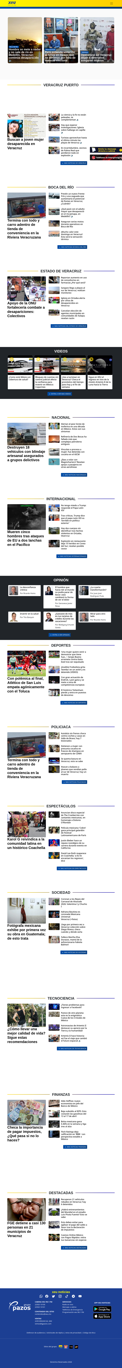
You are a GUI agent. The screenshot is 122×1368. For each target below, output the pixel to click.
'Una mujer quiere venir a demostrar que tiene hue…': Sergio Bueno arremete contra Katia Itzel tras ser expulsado (73, 656)
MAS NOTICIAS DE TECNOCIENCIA (72, 1048)
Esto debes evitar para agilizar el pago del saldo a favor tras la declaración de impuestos (74, 1226)
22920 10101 (40, 1307)
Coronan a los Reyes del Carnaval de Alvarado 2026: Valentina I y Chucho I (74, 903)
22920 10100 (40, 1304)
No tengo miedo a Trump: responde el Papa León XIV (73, 508)
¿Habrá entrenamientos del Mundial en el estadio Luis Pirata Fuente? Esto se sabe (74, 1213)
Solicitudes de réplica (55, 1332)
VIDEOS (61, 351)
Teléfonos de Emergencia (72, 1309)
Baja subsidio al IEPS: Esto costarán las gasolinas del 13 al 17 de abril (73, 1114)
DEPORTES (61, 645)
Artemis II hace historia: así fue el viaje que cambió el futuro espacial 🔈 (74, 1038)
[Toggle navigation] (111, 3)
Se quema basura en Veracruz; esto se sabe (72, 760)
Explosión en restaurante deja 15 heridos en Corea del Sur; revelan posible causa (73, 545)
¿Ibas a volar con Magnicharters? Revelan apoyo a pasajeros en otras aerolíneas (73, 463)
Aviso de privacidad (73, 1332)
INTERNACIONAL (61, 499)
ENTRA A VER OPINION (59, 635)
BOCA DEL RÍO (61, 187)
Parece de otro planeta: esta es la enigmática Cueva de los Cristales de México (73, 1016)
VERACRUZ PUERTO (61, 85)
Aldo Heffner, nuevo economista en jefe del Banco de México (72, 1103)
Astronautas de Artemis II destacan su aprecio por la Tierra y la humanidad (74, 1028)
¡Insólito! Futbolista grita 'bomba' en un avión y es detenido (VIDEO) (73, 669)
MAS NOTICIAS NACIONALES (74, 475)
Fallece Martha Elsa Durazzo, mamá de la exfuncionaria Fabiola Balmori (71, 941)
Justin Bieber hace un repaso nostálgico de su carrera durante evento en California (74, 844)
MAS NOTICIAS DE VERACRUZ (73, 163)
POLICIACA (61, 727)
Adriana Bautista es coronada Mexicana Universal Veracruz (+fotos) (70, 915)
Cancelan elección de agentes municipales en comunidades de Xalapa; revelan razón (73, 314)
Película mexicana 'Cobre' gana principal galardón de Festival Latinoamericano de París (73, 831)
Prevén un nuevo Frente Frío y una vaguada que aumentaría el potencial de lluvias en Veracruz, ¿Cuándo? (73, 198)
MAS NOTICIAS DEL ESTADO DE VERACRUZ (69, 326)
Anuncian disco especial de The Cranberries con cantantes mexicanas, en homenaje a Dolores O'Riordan (73, 817)
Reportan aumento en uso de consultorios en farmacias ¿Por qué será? (74, 280)
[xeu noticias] (11, 3)
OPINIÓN (61, 580)
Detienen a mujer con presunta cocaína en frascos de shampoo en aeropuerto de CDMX (72, 750)
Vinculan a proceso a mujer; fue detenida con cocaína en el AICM (73, 452)
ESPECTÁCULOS (61, 806)
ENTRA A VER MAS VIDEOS (60, 394)
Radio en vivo (67, 1304)
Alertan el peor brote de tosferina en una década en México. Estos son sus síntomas (73, 428)
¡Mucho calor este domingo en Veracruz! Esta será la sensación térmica (72, 235)
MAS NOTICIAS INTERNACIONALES (71, 556)
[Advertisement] (105, 290)
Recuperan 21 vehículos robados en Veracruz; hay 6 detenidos (73, 1202)
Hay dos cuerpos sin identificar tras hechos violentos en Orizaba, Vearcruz (72, 532)
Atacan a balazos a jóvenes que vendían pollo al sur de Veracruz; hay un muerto (74, 770)
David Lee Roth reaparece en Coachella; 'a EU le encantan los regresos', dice (73, 857)
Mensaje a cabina (69, 1307)
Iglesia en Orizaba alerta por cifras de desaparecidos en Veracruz (73, 302)
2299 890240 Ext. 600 (43, 1321)
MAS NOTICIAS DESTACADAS (74, 1248)
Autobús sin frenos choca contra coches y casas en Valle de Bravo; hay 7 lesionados (73, 737)
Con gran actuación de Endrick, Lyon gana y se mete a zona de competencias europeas (73, 681)
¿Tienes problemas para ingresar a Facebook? (72, 1006)
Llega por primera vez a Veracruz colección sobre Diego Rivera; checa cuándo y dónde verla (73, 928)
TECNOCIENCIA (61, 998)
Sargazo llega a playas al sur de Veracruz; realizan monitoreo (73, 290)
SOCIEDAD (61, 893)
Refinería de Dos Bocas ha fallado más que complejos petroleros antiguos (74, 440)
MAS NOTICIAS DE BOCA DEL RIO (72, 247)
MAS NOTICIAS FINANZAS (75, 1147)
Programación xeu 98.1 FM (73, 1312)
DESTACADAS (61, 1193)
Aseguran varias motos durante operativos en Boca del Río (72, 224)
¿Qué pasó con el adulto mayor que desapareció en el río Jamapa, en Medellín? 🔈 (73, 213)
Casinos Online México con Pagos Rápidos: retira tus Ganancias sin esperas (73, 1237)
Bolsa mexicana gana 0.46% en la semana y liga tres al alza (73, 1124)
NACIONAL (61, 418)
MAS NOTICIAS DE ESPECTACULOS (72, 868)
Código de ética (89, 1332)
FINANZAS (61, 1095)
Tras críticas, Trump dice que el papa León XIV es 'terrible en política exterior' (73, 519)
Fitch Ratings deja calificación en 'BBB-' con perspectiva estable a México (73, 1135)
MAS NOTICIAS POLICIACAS (74, 782)
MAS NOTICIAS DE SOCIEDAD (73, 952)
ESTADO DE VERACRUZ (61, 271)
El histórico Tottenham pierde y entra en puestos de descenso (73, 692)
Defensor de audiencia (36, 1332)
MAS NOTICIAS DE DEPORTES (73, 703)
